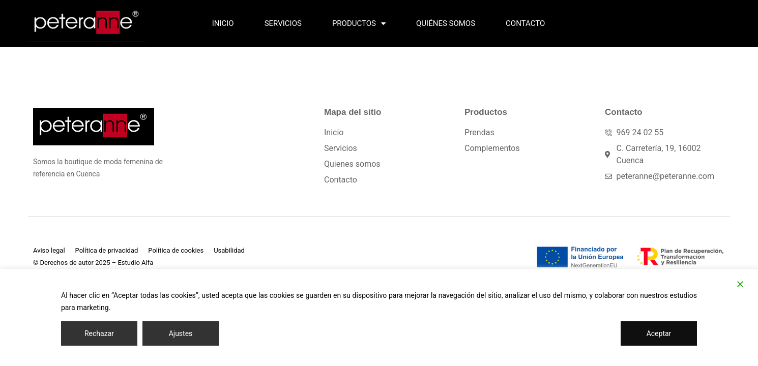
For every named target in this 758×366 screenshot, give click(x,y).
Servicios (283, 23)
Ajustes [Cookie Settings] (181, 333)
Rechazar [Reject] (99, 333)
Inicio (223, 23)
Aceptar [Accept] (659, 333)
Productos (359, 24)
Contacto (525, 23)
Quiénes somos (445, 23)
